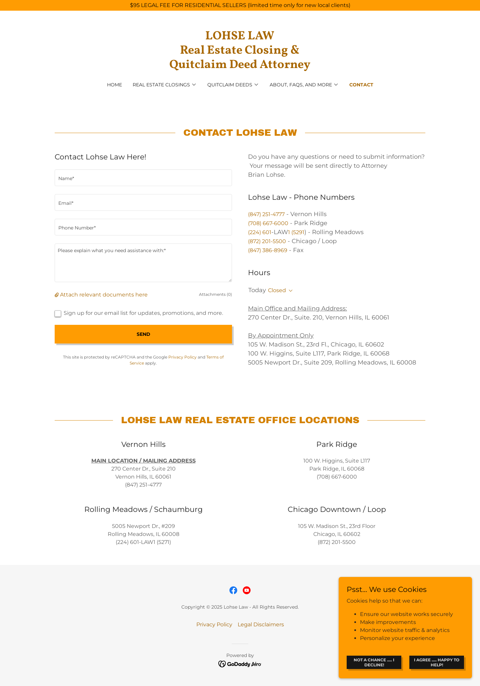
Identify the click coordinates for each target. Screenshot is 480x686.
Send (143, 334)
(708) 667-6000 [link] (268, 223)
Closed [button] (277, 290)
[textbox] (143, 177)
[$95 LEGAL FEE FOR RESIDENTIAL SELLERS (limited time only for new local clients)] (240, 5)
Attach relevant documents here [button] (104, 294)
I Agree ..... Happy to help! (436, 662)
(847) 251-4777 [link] (266, 214)
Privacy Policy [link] (182, 357)
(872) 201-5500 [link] (267, 241)
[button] (165, 85)
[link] (240, 66)
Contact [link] (361, 85)
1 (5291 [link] (296, 232)
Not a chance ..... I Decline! (374, 662)
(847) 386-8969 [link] (267, 250)
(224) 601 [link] (259, 232)
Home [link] (114, 85)
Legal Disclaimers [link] (261, 624)
